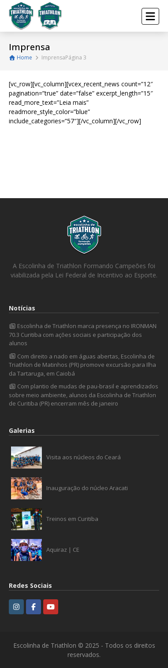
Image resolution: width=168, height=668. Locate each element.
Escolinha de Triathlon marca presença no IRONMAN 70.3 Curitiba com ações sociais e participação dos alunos (83, 334)
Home (20, 57)
